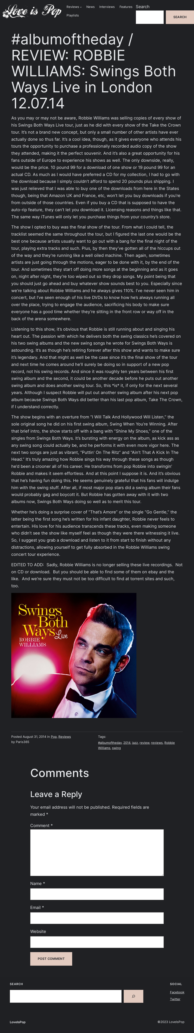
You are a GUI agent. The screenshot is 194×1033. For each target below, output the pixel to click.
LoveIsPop (17, 1022)
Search (143, 6)
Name (37, 883)
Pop (54, 737)
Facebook (177, 992)
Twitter (175, 999)
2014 (126, 743)
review (144, 743)
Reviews (64, 737)
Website (38, 931)
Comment (41, 825)
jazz (135, 743)
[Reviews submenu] (81, 7)
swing (116, 748)
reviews (157, 743)
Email (37, 907)
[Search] (133, 996)
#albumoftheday (110, 743)
